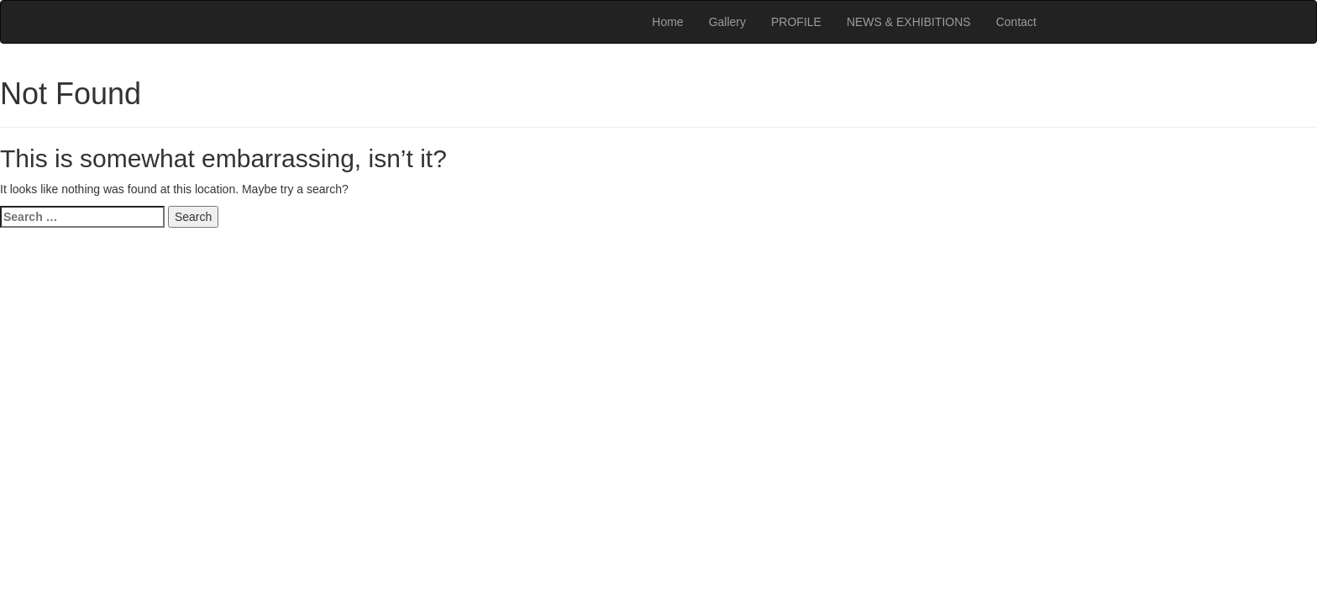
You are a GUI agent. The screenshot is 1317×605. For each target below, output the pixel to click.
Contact (1016, 22)
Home (667, 22)
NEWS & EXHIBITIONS (909, 22)
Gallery (727, 22)
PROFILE (796, 22)
